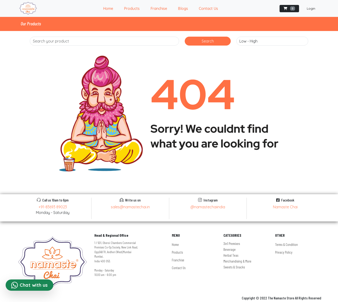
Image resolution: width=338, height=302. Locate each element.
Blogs (183, 8)
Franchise (158, 8)
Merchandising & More (237, 261)
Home (108, 8)
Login (311, 8)
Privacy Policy (283, 252)
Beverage (229, 249)
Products (132, 8)
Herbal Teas (230, 255)
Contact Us (208, 8)
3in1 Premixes (231, 243)
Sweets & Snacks (234, 267)
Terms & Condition (286, 244)
